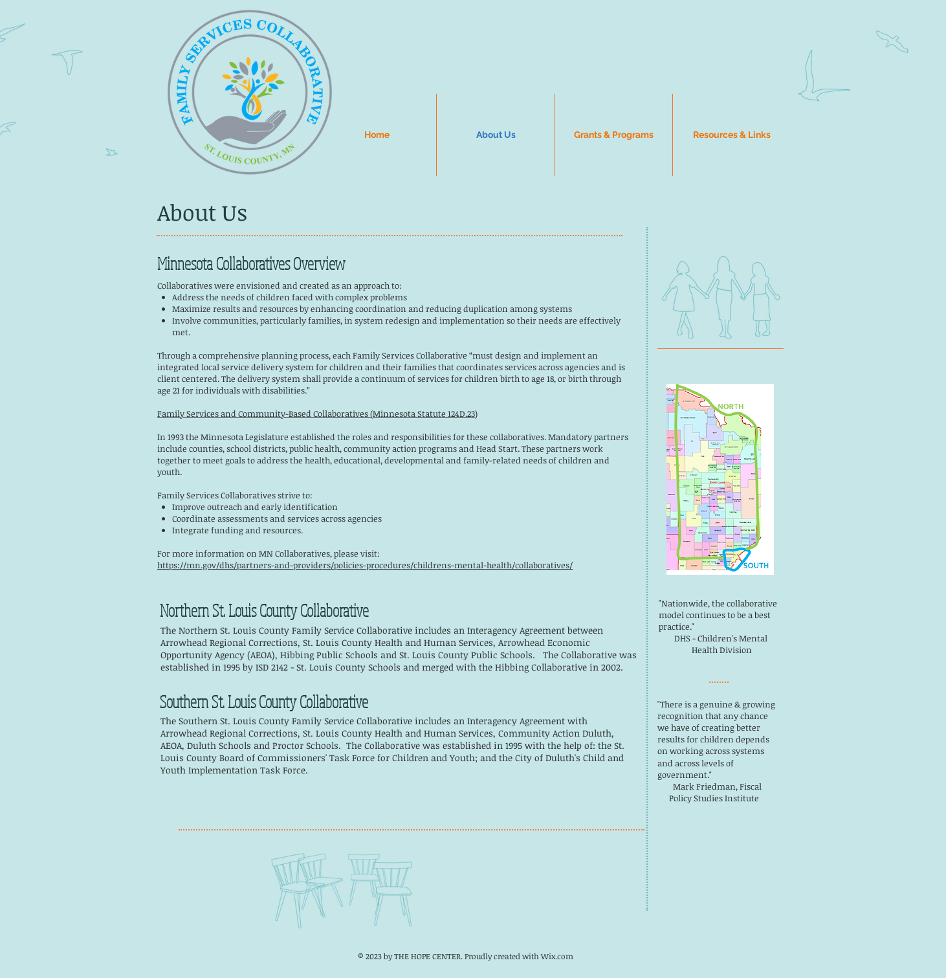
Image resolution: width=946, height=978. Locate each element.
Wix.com (557, 956)
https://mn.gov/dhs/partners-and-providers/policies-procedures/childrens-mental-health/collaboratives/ (365, 565)
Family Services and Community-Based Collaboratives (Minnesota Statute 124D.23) (317, 413)
